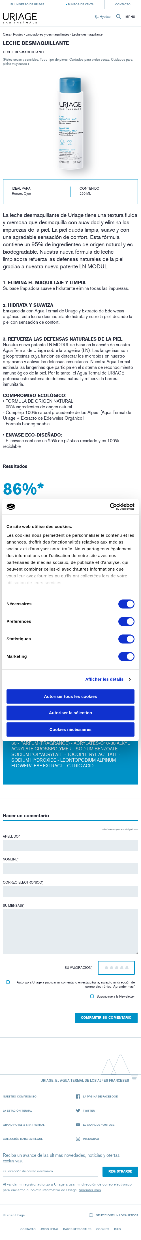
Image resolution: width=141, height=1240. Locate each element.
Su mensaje (13, 906)
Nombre (10, 859)
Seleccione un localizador (113, 1215)
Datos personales (77, 1229)
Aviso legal (49, 1229)
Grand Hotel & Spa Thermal (23, 1124)
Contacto (123, 4)
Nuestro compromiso (20, 1096)
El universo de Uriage (27, 4)
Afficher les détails (104, 679)
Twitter (85, 1110)
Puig (117, 1229)
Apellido (11, 836)
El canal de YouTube (95, 1125)
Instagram (87, 1139)
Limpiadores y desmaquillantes (47, 34)
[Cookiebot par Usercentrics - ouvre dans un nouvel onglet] (109, 506)
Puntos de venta (80, 4)
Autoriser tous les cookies (70, 696)
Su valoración (78, 968)
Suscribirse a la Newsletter (112, 996)
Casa (6, 34)
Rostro (18, 34)
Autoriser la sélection (70, 713)
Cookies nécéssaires (70, 729)
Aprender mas (123, 987)
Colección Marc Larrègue (23, 1138)
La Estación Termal (17, 1110)
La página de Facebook (97, 1096)
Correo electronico (23, 882)
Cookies (102, 1229)
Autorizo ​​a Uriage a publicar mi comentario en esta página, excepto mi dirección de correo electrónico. (70, 984)
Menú (130, 17)
